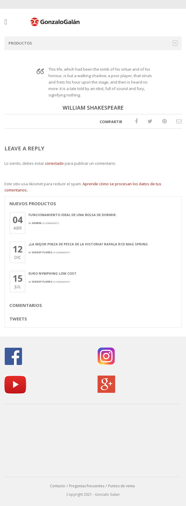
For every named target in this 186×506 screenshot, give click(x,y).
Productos (93, 43)
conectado (54, 163)
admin (36, 223)
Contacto (57, 485)
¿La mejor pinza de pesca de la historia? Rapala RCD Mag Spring (88, 244)
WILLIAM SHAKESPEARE (93, 107)
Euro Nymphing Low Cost (52, 273)
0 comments (51, 223)
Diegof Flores (42, 252)
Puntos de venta (121, 485)
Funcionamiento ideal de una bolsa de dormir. (73, 215)
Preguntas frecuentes (86, 485)
